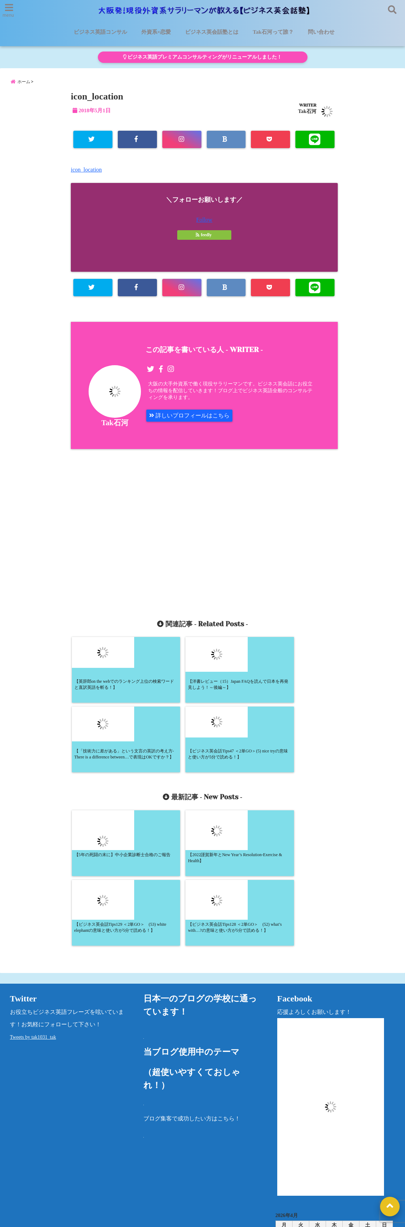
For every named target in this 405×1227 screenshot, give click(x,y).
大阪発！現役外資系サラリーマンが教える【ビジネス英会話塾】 (189, 1217)
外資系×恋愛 (156, 32)
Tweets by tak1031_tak (33, 899)
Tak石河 (307, 111)
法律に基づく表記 (361, 1175)
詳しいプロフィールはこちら (189, 415)
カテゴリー (289, 1152)
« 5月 (331, 1129)
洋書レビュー (247, 1175)
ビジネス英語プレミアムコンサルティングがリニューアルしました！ (202, 57)
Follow (204, 220)
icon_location (86, 170)
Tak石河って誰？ (273, 32)
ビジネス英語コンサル (100, 32)
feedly (204, 234)
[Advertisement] (141, 525)
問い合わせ (321, 32)
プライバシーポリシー (302, 1175)
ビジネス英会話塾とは (211, 32)
